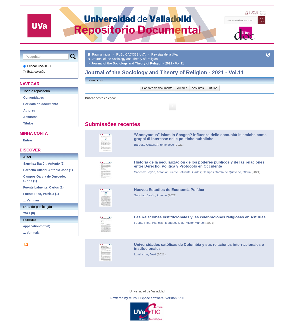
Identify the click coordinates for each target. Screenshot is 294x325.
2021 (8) (29, 213)
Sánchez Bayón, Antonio (150, 172)
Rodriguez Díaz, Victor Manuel (184, 222)
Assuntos (30, 117)
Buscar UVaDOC (37, 66)
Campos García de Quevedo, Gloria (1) (44, 179)
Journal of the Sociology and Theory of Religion (125, 59)
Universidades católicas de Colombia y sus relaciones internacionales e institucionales (199, 246)
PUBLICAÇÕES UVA (130, 54)
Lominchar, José (145, 254)
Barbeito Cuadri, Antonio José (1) (48, 170)
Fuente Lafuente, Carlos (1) (43, 187)
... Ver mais (31, 200)
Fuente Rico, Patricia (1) (41, 194)
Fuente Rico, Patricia (148, 222)
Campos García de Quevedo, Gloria (227, 172)
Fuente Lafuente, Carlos (185, 172)
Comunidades (33, 97)
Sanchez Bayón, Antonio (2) (44, 163)
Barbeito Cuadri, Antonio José (154, 144)
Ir (172, 106)
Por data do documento (40, 104)
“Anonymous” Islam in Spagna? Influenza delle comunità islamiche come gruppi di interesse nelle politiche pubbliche (200, 137)
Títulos (28, 123)
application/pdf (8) (36, 226)
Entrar (27, 140)
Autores (29, 110)
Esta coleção (34, 71)
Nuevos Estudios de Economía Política (169, 190)
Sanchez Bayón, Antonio (150, 195)
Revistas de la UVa (164, 54)
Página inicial (101, 54)
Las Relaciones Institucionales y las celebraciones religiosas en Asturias (200, 217)
